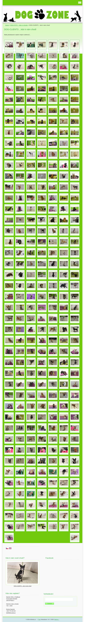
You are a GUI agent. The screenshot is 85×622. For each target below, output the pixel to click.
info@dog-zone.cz (11, 612)
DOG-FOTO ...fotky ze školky (19, 25)
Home (7, 25)
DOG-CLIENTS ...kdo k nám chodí (22, 586)
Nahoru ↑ (56, 619)
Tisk (39, 619)
